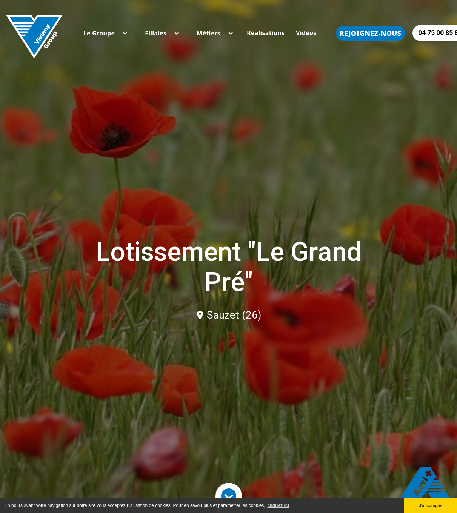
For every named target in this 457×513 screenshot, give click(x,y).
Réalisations (266, 33)
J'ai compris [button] (431, 505)
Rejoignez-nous (371, 33)
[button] (99, 33)
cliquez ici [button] (278, 505)
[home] (34, 33)
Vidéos (306, 33)
